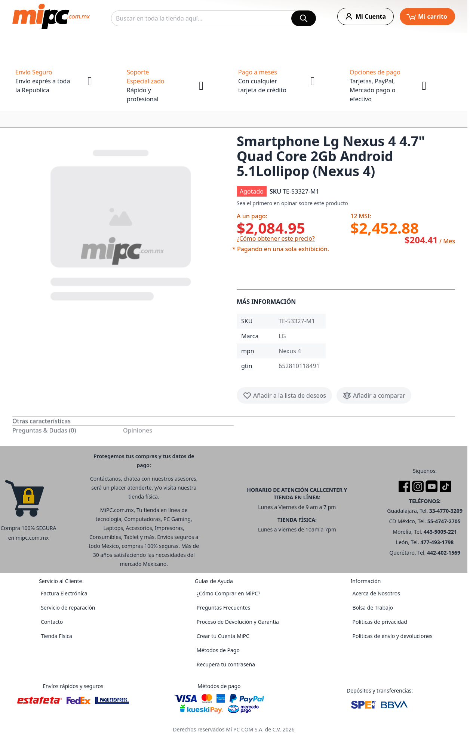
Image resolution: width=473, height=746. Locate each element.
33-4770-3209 (446, 510)
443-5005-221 (440, 531)
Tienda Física (56, 635)
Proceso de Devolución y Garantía (238, 621)
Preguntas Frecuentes (223, 607)
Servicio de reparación (68, 607)
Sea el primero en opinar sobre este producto (292, 203)
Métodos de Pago (218, 650)
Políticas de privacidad (379, 621)
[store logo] (51, 16)
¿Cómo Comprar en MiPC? (228, 593)
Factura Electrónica (64, 593)
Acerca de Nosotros (376, 593)
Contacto (52, 621)
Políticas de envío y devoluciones (392, 635)
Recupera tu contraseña (226, 664)
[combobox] (213, 18)
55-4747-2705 (444, 521)
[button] (121, 223)
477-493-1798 (437, 542)
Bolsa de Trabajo (372, 607)
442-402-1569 (443, 552)
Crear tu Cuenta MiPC (223, 635)
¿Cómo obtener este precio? (276, 238)
